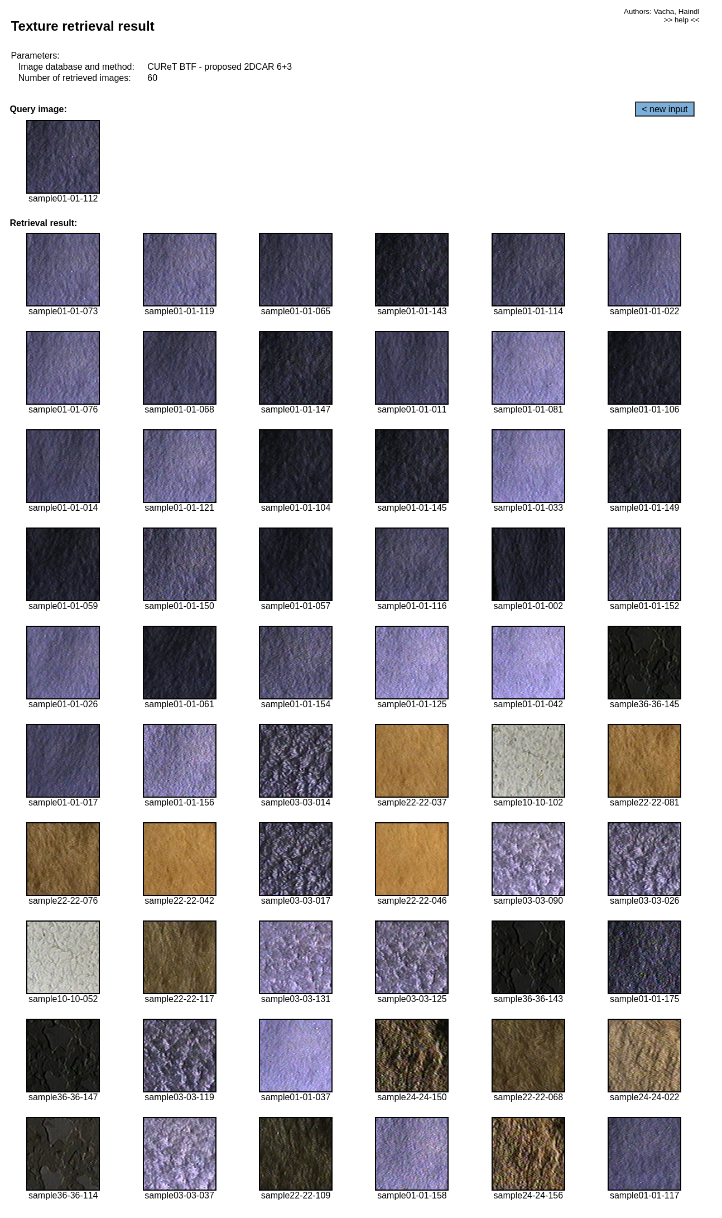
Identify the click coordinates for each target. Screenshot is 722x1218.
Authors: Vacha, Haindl (661, 11)
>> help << (682, 20)
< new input (664, 109)
